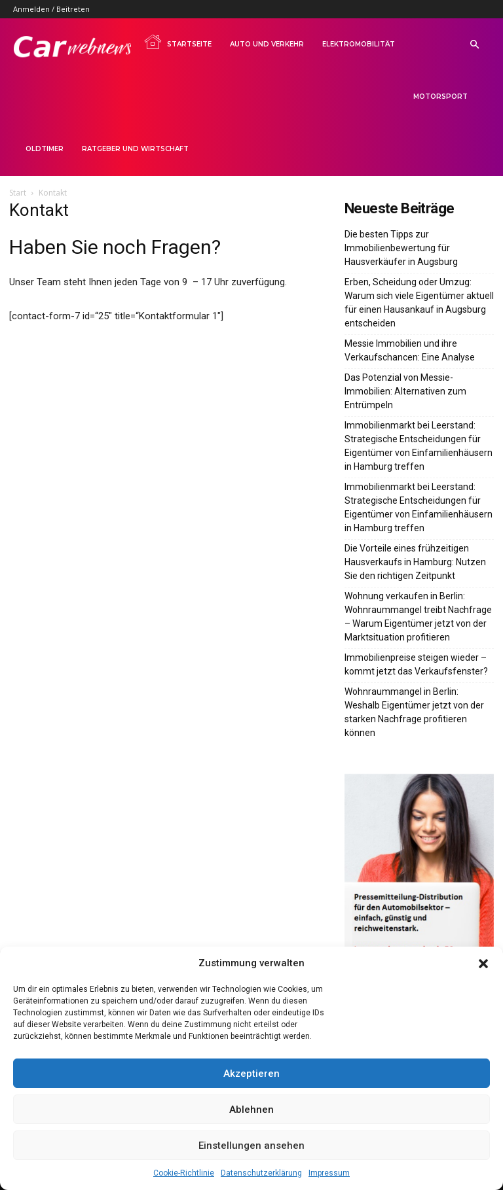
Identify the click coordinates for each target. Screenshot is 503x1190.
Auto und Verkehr (267, 44)
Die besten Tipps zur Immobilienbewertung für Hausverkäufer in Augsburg (401, 248)
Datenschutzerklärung (261, 1173)
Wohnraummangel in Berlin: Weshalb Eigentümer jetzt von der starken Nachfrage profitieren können (414, 712)
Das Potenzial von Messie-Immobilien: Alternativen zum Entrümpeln (405, 391)
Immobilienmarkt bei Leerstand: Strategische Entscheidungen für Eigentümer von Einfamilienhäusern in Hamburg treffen (419, 446)
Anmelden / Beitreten (51, 9)
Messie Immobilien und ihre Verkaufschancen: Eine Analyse (410, 350)
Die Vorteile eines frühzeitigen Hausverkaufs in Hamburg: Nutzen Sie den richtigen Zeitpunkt (415, 562)
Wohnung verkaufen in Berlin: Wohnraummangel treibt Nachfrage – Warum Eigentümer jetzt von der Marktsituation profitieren (418, 616)
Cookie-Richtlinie (183, 1173)
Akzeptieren (251, 1073)
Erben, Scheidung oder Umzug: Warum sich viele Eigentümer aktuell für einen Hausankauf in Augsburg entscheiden (419, 302)
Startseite (177, 42)
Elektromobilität (358, 44)
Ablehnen (251, 1109)
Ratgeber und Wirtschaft (135, 149)
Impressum (329, 1173)
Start (17, 192)
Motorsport (440, 96)
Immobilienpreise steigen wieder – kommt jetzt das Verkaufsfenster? (416, 664)
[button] (483, 963)
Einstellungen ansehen (251, 1145)
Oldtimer (45, 149)
